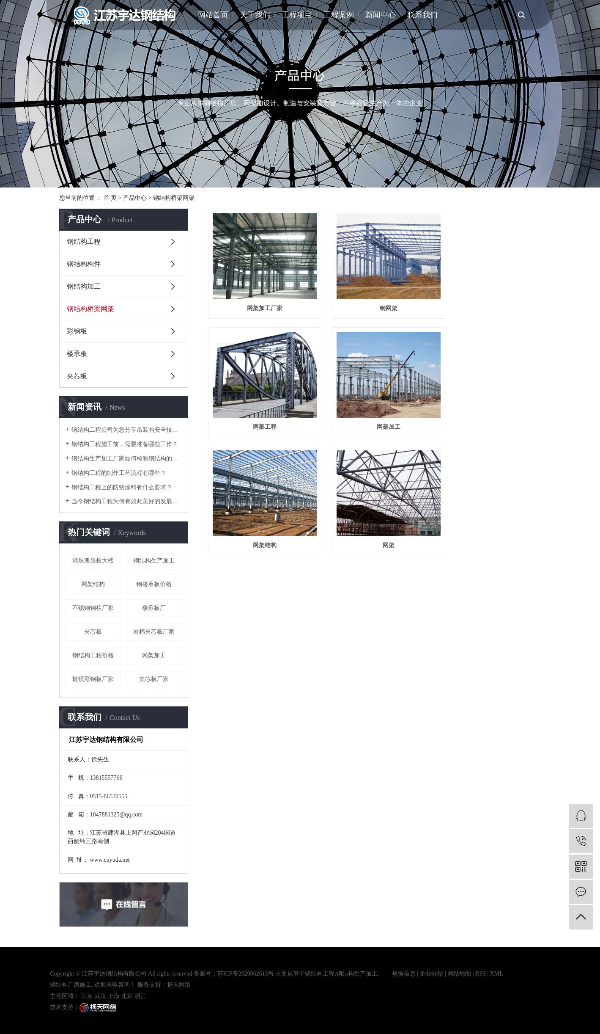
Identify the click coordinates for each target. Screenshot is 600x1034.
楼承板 (77, 353)
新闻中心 (380, 15)
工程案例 (338, 15)
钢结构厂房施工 (70, 985)
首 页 (110, 198)
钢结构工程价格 (93, 655)
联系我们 (422, 15)
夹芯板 (77, 376)
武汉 (100, 996)
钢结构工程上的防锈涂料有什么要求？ (121, 487)
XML (496, 974)
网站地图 (459, 974)
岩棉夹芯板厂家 (154, 632)
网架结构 (93, 584)
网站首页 (213, 15)
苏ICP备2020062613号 (245, 974)
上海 (114, 996)
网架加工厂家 (260, 301)
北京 (127, 996)
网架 (489, 411)
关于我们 (255, 15)
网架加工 (154, 655)
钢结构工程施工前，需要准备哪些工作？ (124, 444)
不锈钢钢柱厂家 (93, 608)
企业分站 (431, 974)
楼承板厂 (154, 608)
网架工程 (489, 301)
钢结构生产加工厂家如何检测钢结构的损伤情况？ (126, 458)
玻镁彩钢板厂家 (93, 679)
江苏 (87, 996)
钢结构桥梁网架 (174, 198)
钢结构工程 (84, 241)
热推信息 (404, 974)
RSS (480, 974)
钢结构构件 (84, 263)
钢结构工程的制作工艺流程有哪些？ (118, 473)
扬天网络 (179, 985)
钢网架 (375, 301)
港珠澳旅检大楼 (93, 560)
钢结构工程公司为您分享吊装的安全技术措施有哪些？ (126, 430)
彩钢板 (77, 331)
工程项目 (297, 15)
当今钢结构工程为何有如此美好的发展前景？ (126, 501)
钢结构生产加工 (154, 560)
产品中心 (135, 198)
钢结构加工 (84, 286)
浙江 (140, 996)
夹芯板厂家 (154, 679)
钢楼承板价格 (154, 584)
